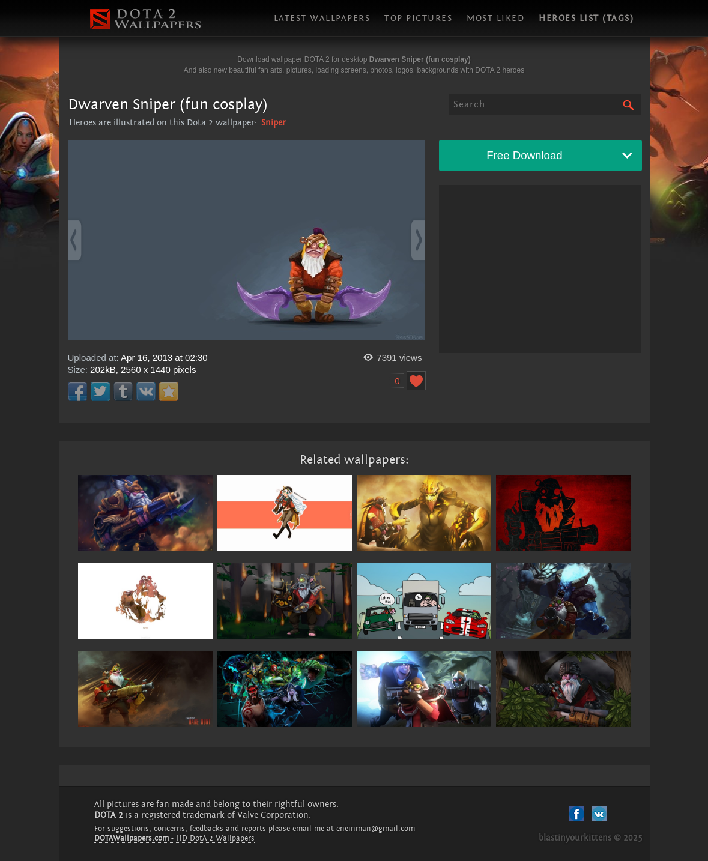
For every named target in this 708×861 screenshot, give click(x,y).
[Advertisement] (540, 269)
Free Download (524, 155)
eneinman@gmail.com (375, 828)
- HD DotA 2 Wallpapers (174, 838)
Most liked (495, 18)
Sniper (273, 123)
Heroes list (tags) (586, 18)
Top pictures (418, 18)
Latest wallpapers (322, 18)
